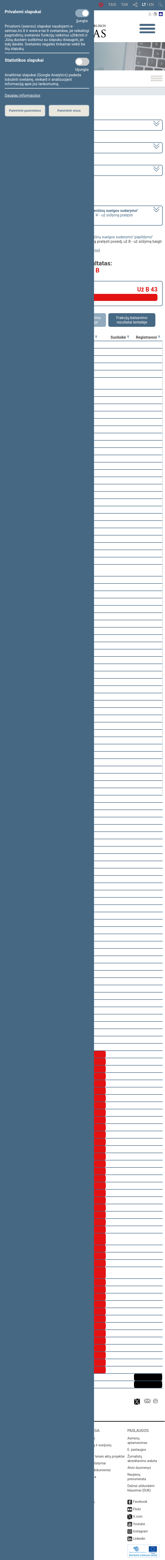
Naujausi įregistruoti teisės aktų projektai (95, 1456)
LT (144, 4)
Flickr (137, 1509)
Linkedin (139, 1538)
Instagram (140, 1531)
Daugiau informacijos (22, 95)
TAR (124, 4)
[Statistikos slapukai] (82, 62)
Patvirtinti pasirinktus (25, 110)
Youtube (139, 1524)
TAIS (112, 4)
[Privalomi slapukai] (82, 13)
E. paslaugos (136, 1449)
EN (151, 4)
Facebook (140, 1501)
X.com (137, 1516)
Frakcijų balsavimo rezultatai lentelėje (132, 320)
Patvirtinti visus (69, 110)
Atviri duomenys (139, 1468)
